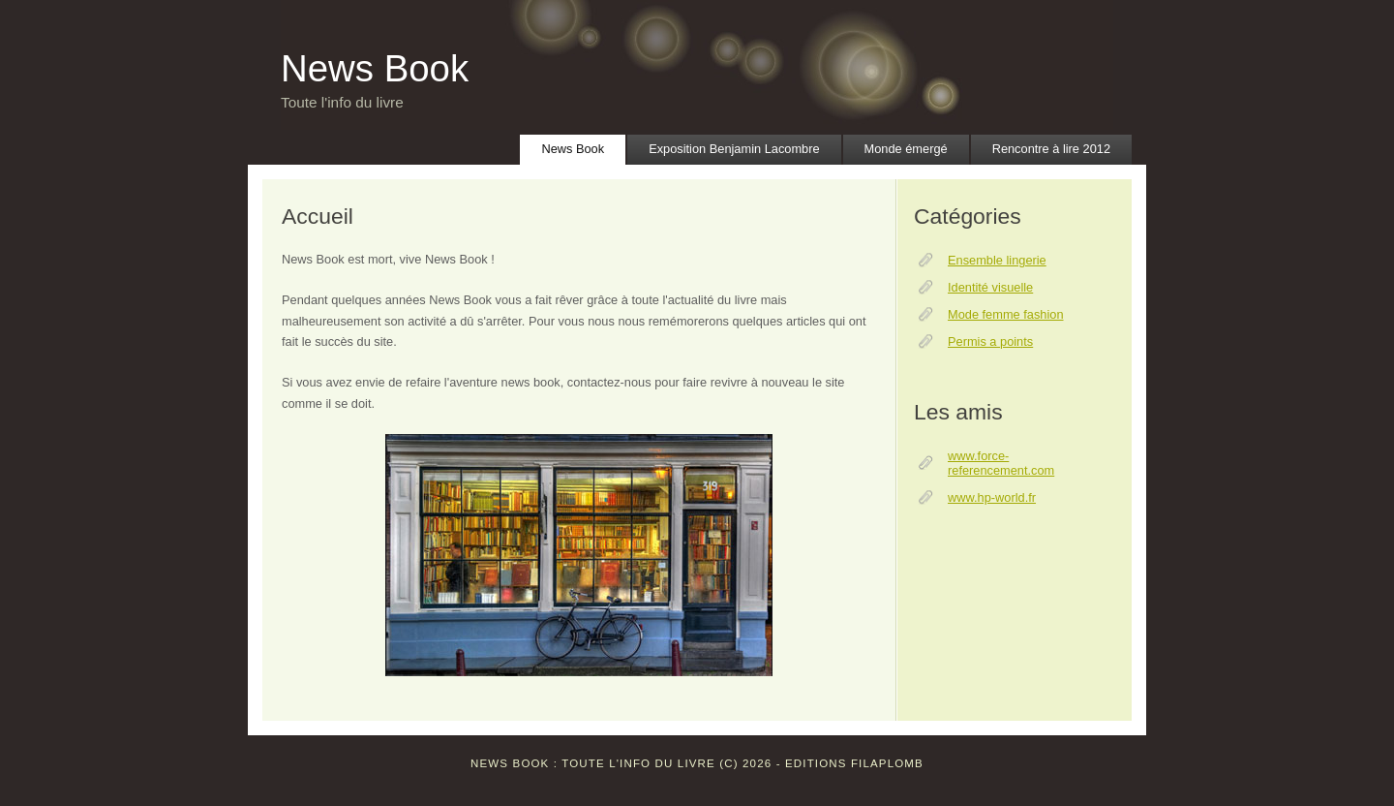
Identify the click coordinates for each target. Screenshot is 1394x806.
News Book (375, 68)
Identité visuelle (990, 287)
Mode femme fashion (1006, 314)
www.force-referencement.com (1001, 463)
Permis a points (990, 341)
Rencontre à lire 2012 (1051, 148)
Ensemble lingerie (997, 260)
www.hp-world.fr (992, 497)
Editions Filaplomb (854, 763)
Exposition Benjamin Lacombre (734, 148)
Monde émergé (906, 148)
